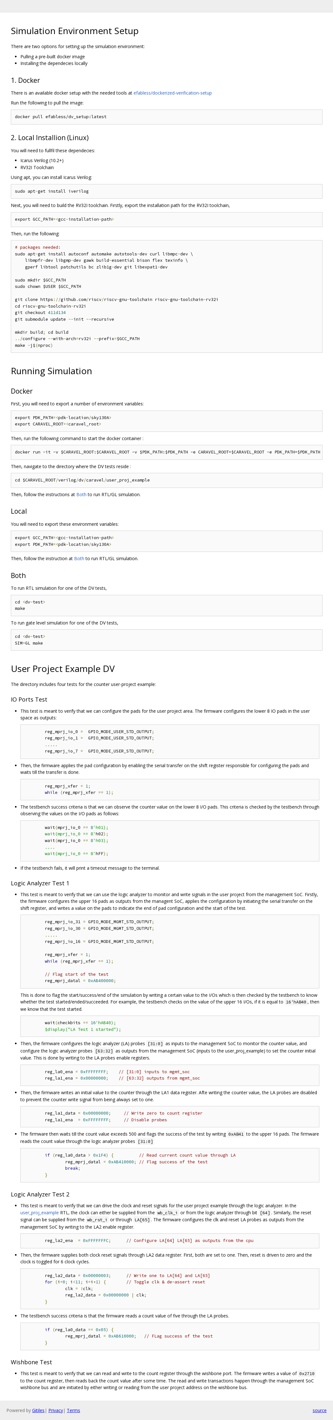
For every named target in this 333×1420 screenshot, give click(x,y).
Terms (73, 1410)
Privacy (55, 1410)
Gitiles (38, 1410)
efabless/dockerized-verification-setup (173, 93)
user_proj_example (39, 1212)
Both (81, 494)
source (320, 1410)
